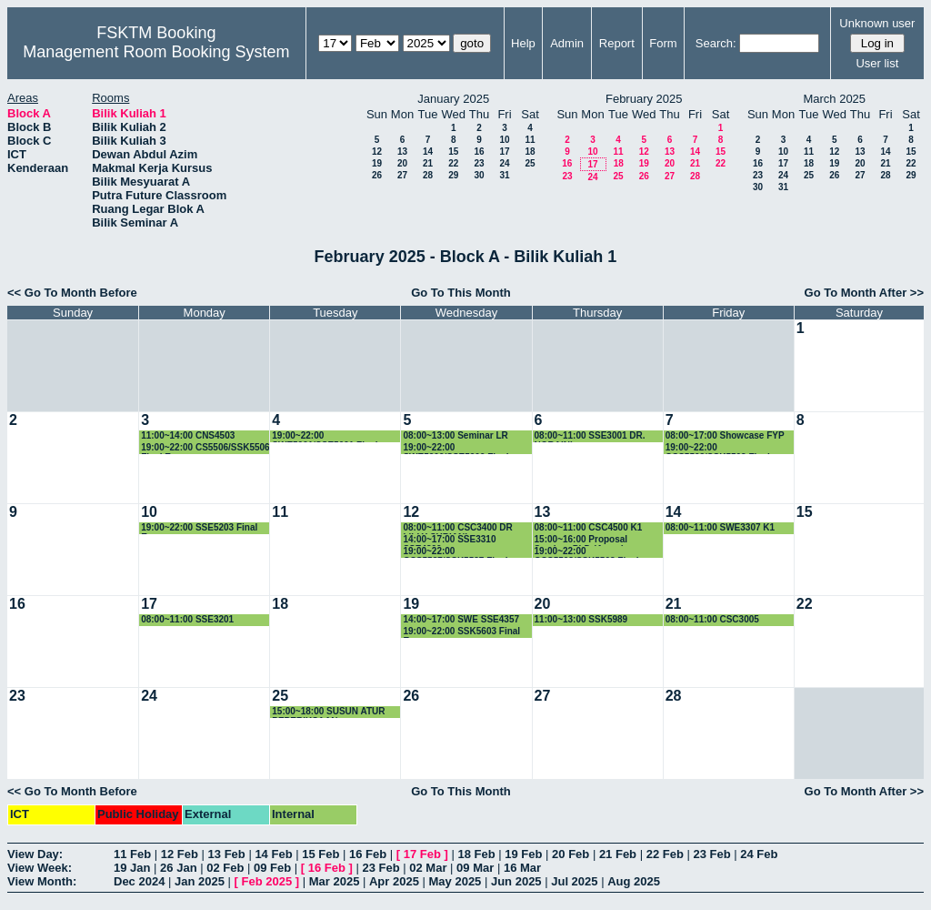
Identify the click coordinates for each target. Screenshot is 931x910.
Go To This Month (461, 292)
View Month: (41, 881)
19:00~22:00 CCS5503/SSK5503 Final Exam (718, 448)
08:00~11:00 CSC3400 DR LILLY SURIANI (457, 528)
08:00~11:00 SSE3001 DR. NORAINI (590, 436)
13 (402, 152)
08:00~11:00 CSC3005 (712, 619)
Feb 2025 (267, 881)
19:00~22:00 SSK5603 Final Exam (461, 632)
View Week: (39, 868)
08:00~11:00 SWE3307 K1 (720, 527)
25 (530, 163)
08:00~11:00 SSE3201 (187, 619)
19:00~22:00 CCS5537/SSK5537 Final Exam (455, 552)
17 (504, 152)
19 (377, 163)
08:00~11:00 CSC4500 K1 (589, 527)
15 (453, 152)
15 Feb (320, 854)
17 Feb (422, 854)
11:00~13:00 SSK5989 (581, 619)
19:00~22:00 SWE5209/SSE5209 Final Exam (455, 448)
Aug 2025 (633, 881)
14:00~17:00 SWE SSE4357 (461, 619)
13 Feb (226, 854)
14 (428, 152)
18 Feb (476, 854)
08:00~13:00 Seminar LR (455, 435)
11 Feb (132, 854)
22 (453, 163)
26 (377, 175)
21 (428, 163)
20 (402, 163)
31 (504, 175)
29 (453, 175)
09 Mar (475, 868)
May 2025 (455, 881)
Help (523, 43)
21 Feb (617, 854)
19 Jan (132, 868)
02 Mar (427, 868)
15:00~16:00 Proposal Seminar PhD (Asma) (581, 540)
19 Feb (523, 854)
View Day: (35, 854)
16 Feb (367, 854)
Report (617, 43)
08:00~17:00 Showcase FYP (725, 435)
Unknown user (877, 23)
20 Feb (570, 854)
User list (877, 63)
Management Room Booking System (156, 52)
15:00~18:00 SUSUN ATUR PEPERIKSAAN (328, 712)
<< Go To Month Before (72, 292)
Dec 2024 (139, 881)
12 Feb (179, 854)
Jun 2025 (516, 881)
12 (377, 152)
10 (504, 140)
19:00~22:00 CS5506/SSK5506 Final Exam (205, 448)
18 (530, 152)
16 (479, 152)
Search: (716, 43)
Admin (567, 43)
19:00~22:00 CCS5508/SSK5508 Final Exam (587, 552)
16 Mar (522, 868)
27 (402, 175)
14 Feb (273, 854)
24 (504, 163)
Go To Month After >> (864, 292)
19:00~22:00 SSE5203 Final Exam (199, 528)
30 (479, 175)
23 (479, 163)
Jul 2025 (574, 881)
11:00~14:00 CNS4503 (188, 435)
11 (530, 140)
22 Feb (665, 854)
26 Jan (178, 868)
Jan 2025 (200, 881)
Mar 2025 (334, 881)
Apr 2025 (394, 881)
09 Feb (272, 868)
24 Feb (758, 854)
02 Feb (225, 868)
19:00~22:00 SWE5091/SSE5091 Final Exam (324, 436)
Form (662, 43)
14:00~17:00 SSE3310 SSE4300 (449, 540)
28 (428, 175)
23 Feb (711, 854)
